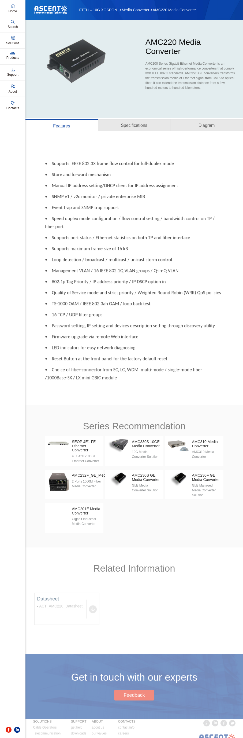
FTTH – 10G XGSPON (98, 10)
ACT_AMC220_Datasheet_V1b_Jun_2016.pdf (77, 614)
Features (61, 126)
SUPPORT (79, 733)
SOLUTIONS (42, 733)
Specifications (134, 126)
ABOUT (97, 733)
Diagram (207, 126)
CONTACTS (127, 733)
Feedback (134, 711)
